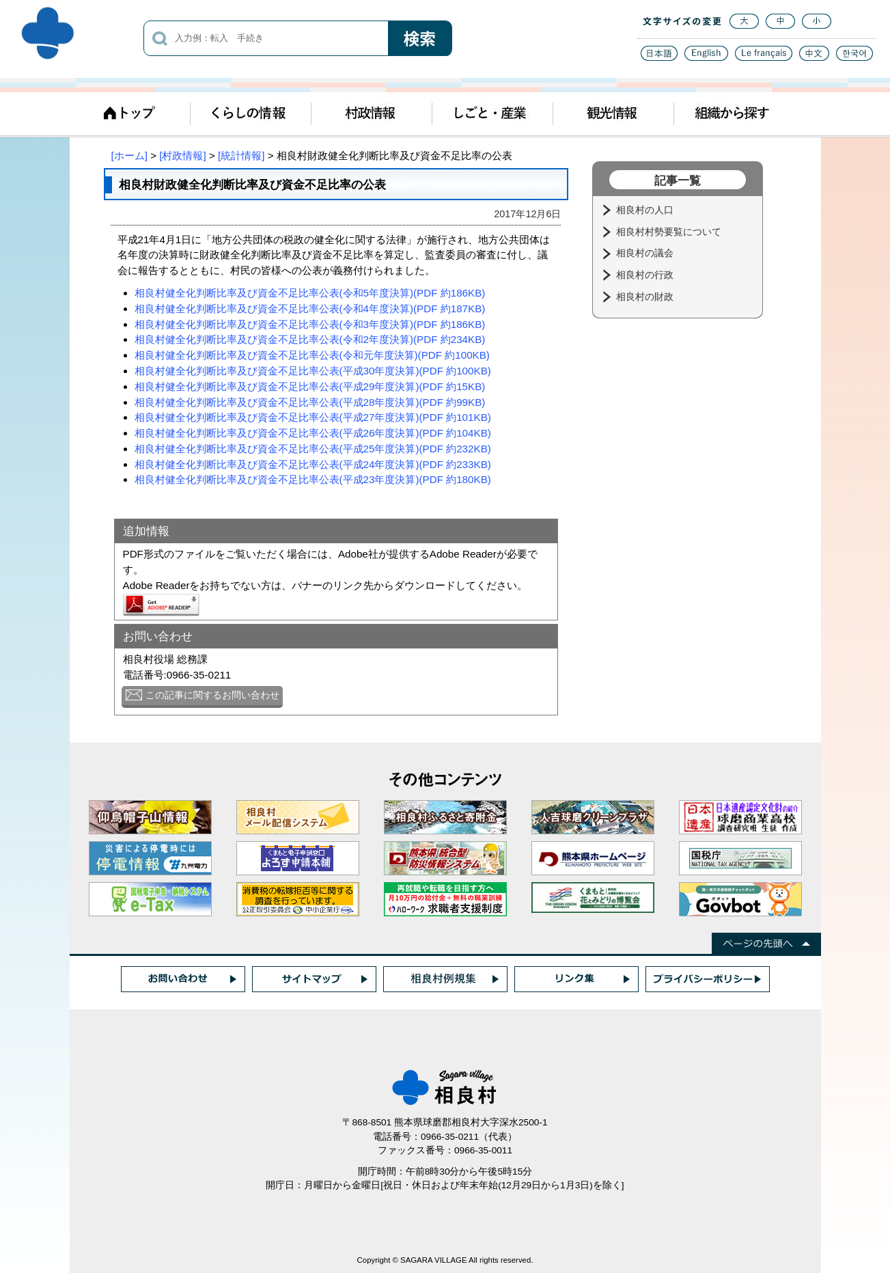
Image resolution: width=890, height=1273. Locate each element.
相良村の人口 (646, 209)
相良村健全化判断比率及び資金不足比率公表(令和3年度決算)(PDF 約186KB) (310, 324)
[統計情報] (241, 155)
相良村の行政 (646, 274)
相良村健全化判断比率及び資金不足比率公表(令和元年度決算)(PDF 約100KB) (312, 355)
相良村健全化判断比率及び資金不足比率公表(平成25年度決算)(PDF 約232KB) (313, 448)
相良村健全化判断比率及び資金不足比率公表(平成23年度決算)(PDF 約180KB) (313, 479)
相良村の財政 (646, 296)
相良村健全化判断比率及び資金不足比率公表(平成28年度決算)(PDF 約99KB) (310, 402)
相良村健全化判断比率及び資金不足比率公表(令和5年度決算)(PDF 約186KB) (310, 293)
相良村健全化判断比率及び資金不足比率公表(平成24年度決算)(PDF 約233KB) (313, 464)
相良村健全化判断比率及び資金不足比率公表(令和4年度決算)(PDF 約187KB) (310, 308)
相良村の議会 (646, 252)
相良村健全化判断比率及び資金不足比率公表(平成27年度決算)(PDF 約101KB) (313, 417)
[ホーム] (129, 155)
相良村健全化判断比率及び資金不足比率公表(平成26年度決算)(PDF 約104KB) (313, 433)
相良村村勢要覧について (670, 231)
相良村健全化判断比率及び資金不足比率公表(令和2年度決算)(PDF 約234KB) (310, 339)
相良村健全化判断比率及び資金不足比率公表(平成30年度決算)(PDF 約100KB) (313, 371)
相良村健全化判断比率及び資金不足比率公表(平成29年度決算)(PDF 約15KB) (310, 386)
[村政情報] (182, 155)
